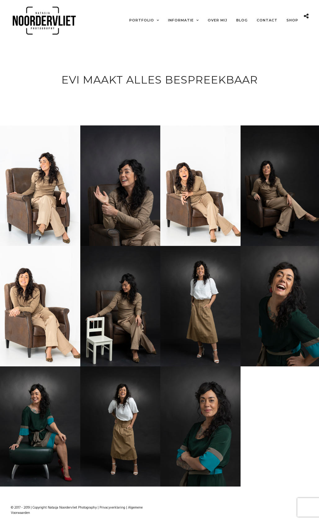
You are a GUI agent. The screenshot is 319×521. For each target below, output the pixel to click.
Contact (267, 20)
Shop (292, 20)
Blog (242, 20)
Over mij (217, 20)
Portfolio (141, 20)
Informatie (181, 20)
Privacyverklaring (112, 506)
